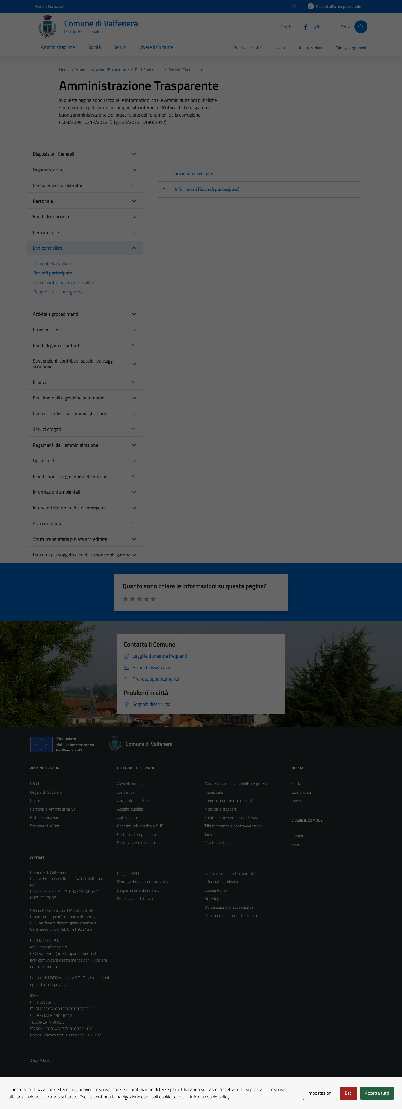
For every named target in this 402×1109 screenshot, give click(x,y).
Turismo (210, 834)
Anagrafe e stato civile (137, 800)
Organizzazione (48, 169)
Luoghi (297, 836)
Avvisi (296, 800)
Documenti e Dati (45, 826)
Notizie (297, 783)
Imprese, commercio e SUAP (228, 800)
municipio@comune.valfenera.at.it (71, 916)
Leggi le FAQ (128, 873)
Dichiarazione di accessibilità (228, 907)
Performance (46, 232)
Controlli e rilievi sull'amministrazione (70, 413)
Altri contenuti (47, 523)
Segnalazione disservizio (138, 890)
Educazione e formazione (139, 843)
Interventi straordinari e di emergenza (70, 507)
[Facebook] (303, 26)
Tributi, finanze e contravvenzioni (233, 826)
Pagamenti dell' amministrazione (65, 445)
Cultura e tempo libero (136, 834)
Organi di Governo (46, 792)
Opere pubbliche (49, 460)
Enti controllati (47, 248)
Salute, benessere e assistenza (231, 817)
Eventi (297, 844)
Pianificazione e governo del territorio (70, 476)
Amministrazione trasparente (230, 873)
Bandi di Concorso (51, 216)
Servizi (120, 47)
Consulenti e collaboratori (58, 185)
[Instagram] (314, 26)
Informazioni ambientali (56, 491)
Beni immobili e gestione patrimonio (69, 397)
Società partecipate (52, 272)
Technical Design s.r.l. (66, 1094)
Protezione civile (247, 48)
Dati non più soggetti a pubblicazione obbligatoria (81, 554)
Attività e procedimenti (55, 313)
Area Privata (41, 1061)
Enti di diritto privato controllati (63, 282)
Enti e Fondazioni (45, 817)
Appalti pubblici (130, 809)
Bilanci (39, 382)
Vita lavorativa (217, 843)
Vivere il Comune (156, 47)
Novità (94, 47)
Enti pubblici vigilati (52, 263)
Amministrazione (58, 47)
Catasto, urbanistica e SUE (140, 826)
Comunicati (301, 792)
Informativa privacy (221, 882)
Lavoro (279, 48)
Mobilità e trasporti (220, 809)
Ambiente (125, 792)
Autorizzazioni (129, 817)
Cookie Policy (215, 890)
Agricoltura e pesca (133, 783)
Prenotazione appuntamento (142, 882)
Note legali (213, 898)
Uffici (34, 783)
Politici (35, 800)
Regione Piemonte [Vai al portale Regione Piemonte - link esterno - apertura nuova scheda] (49, 6)
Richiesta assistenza (135, 898)
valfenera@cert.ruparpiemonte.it (67, 923)
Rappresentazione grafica (58, 291)
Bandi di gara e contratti (57, 345)
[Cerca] (360, 26)
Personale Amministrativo (52, 809)
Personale (43, 201)
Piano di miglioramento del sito (231, 915)
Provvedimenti (47, 329)
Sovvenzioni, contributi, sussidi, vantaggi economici (73, 363)
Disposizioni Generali (53, 153)
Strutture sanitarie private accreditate (70, 539)
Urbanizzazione (310, 48)
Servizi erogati (47, 429)
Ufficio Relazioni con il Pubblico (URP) (62, 910)
